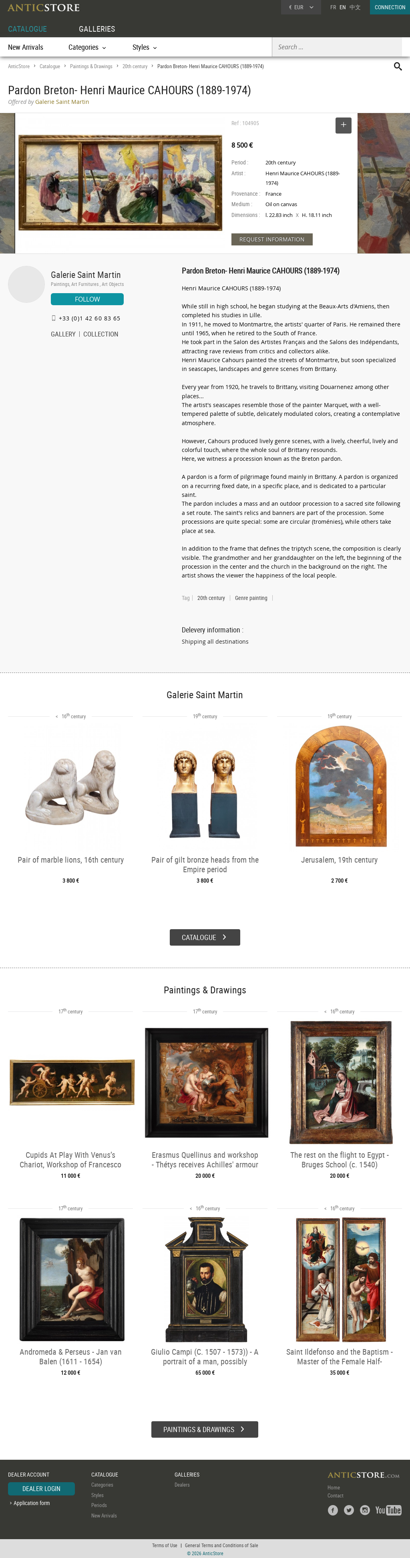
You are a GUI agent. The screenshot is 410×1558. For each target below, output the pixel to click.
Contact (336, 1494)
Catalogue (50, 66)
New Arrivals (25, 47)
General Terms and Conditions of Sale (221, 1544)
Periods (99, 1504)
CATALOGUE (27, 28)
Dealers (182, 1483)
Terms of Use (164, 1544)
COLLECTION (101, 334)
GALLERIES (97, 28)
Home (334, 1486)
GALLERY (63, 334)
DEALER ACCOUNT (28, 1473)
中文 (355, 7)
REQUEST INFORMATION (272, 239)
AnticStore (19, 66)
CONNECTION (390, 7)
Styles (97, 1493)
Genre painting (251, 598)
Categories (102, 1483)
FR (333, 7)
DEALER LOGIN (41, 1487)
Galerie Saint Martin (86, 274)
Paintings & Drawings (91, 66)
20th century (135, 66)
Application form (32, 1501)
